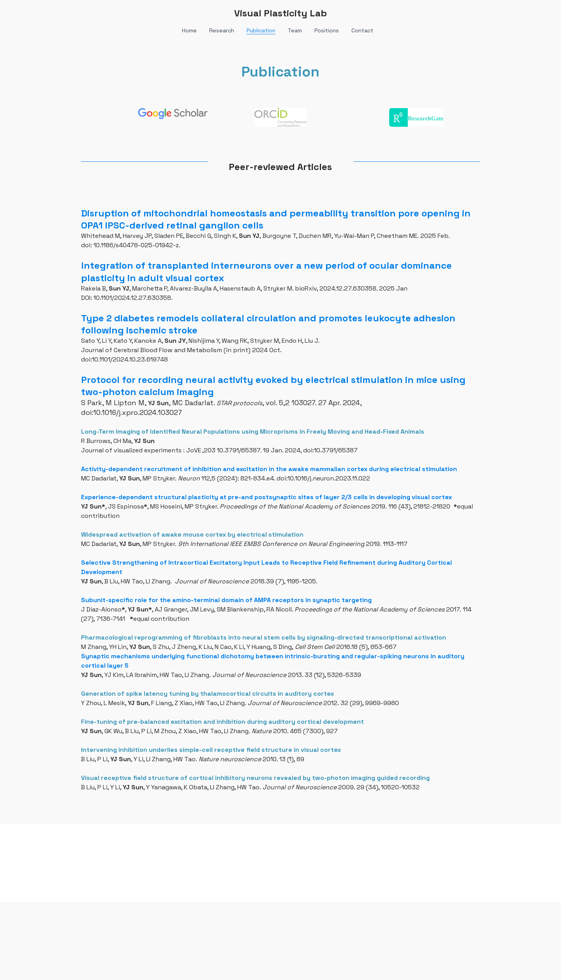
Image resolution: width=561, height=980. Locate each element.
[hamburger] (47, 12)
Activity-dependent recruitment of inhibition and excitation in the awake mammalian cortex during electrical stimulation (269, 469)
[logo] (280, 13)
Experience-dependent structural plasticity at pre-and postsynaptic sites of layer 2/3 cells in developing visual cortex (266, 497)
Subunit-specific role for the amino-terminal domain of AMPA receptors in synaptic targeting (226, 600)
